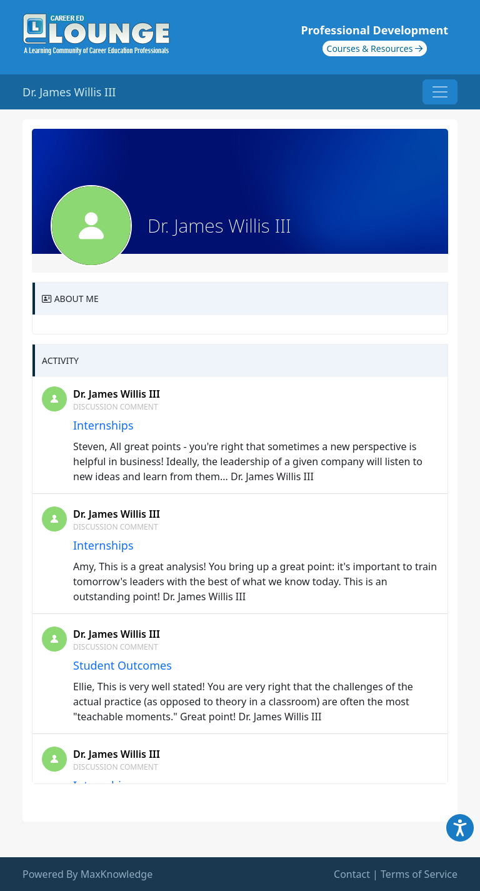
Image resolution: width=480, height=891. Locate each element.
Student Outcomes (122, 665)
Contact (352, 874)
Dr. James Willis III (116, 394)
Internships (103, 425)
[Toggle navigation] (440, 91)
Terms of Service (419, 874)
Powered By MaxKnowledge (87, 874)
